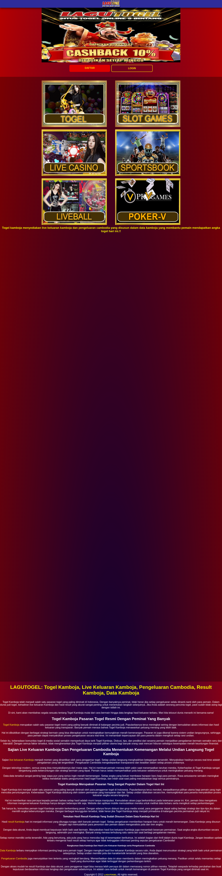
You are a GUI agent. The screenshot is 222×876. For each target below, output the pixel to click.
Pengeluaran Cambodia (14, 858)
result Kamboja (16, 821)
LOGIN (132, 68)
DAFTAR (90, 68)
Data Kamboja (8, 850)
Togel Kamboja (11, 724)
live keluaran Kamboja (22, 760)
